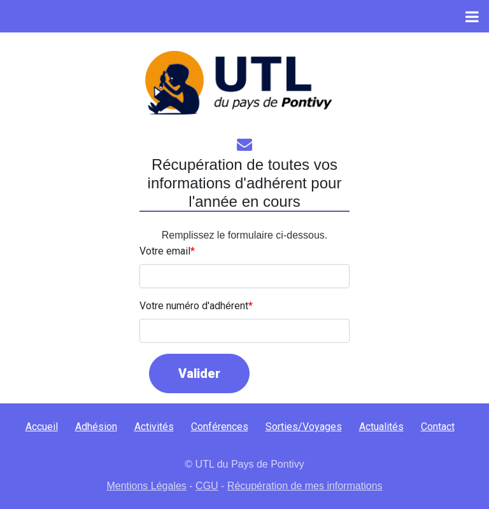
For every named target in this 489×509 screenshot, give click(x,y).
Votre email (164, 251)
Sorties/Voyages (304, 427)
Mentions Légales (146, 485)
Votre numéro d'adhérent (193, 306)
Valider (199, 373)
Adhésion (96, 427)
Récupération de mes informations (305, 485)
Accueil (41, 427)
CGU (206, 485)
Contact (438, 427)
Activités (154, 427)
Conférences (219, 427)
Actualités (381, 427)
